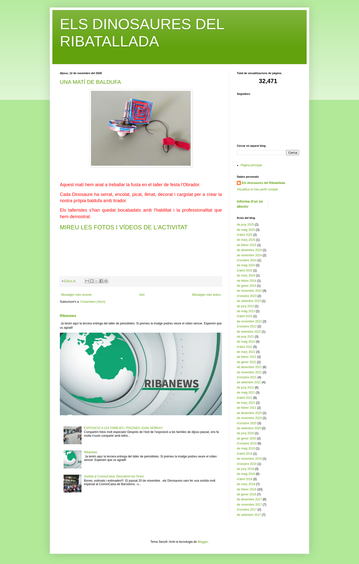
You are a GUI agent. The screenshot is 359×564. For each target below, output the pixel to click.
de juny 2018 (245, 469)
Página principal (251, 165)
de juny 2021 (245, 387)
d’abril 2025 (244, 235)
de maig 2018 (246, 474)
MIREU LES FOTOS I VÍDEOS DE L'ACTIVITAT (124, 227)
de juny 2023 (245, 306)
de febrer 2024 (246, 280)
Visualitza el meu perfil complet (257, 189)
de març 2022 (246, 352)
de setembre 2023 (249, 301)
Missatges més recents (76, 294)
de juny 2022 (245, 336)
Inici (141, 294)
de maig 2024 (246, 265)
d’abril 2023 (244, 316)
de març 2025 (246, 240)
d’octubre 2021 (247, 377)
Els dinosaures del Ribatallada (263, 183)
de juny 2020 (245, 433)
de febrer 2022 (246, 357)
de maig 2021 (246, 392)
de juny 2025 (245, 224)
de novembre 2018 (249, 458)
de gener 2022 (246, 362)
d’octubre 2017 (247, 509)
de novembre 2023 (249, 290)
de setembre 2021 (249, 382)
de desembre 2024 (249, 250)
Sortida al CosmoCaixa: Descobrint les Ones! (114, 476)
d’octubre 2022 (247, 326)
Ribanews (68, 316)
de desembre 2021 (249, 367)
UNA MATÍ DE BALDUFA (90, 82)
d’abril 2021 (244, 398)
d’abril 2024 (244, 270)
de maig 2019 (246, 448)
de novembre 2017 (249, 504)
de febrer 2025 (246, 245)
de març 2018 (246, 484)
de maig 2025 (246, 230)
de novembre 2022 (249, 321)
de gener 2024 (246, 285)
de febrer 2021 (246, 408)
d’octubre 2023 (247, 296)
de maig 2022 (246, 341)
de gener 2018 (246, 494)
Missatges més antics (206, 294)
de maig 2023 (246, 311)
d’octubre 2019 (247, 443)
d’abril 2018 (244, 479)
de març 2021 (246, 403)
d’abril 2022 (244, 347)
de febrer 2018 (246, 489)
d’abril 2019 (244, 453)
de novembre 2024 (249, 255)
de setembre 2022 (249, 331)
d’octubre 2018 (247, 464)
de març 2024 (246, 275)
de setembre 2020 (249, 428)
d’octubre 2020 (247, 423)
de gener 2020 (246, 438)
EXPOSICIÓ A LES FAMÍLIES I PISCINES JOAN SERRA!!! (123, 428)
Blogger (203, 542)
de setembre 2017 (249, 515)
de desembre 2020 (249, 413)
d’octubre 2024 (247, 260)
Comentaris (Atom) (92, 301)
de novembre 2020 (249, 418)
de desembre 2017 (249, 499)
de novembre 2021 (249, 372)
